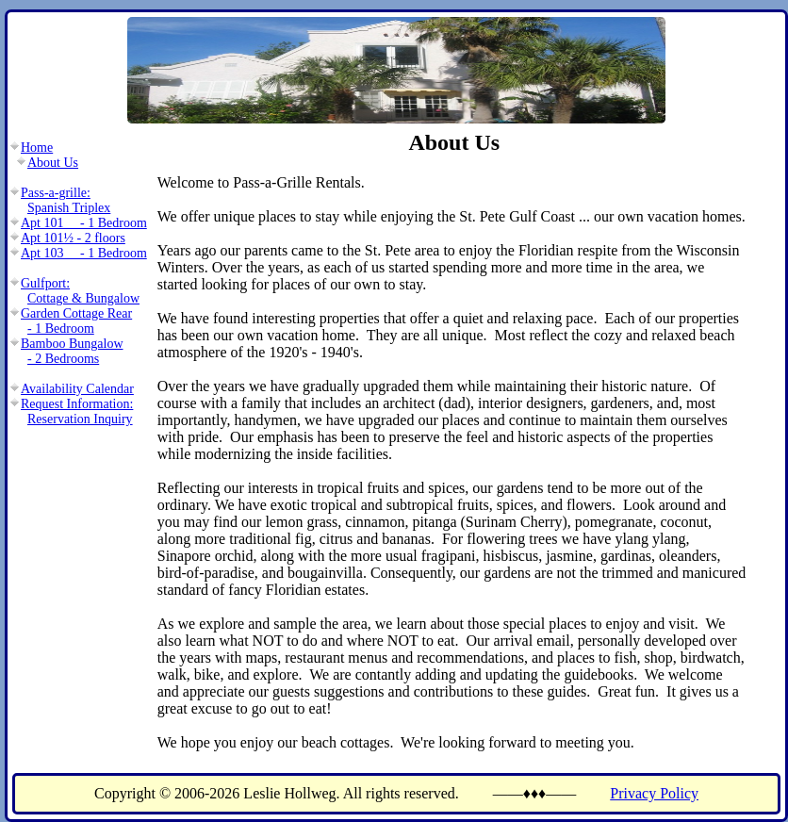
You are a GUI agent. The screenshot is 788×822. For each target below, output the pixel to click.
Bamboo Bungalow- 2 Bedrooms (72, 351)
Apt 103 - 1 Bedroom (84, 253)
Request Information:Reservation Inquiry (77, 411)
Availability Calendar (77, 389)
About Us (52, 163)
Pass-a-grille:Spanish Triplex (65, 200)
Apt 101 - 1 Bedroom (84, 223)
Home (37, 147)
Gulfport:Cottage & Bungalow (80, 290)
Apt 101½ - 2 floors (73, 238)
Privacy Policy (654, 793)
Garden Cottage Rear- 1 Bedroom (76, 321)
